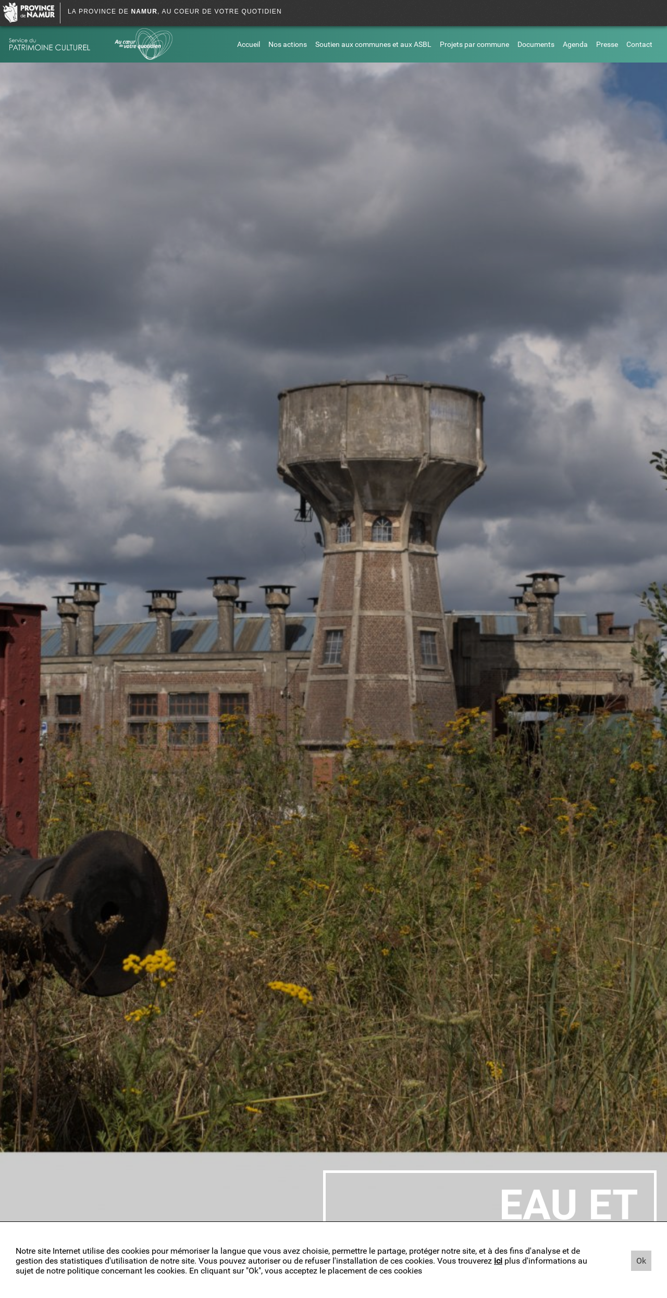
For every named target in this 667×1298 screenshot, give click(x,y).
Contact (639, 44)
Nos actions (287, 44)
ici (498, 1261)
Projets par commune (474, 44)
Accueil (248, 44)
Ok (641, 1261)
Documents (535, 44)
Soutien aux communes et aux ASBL (373, 44)
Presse (607, 44)
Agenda (575, 44)
